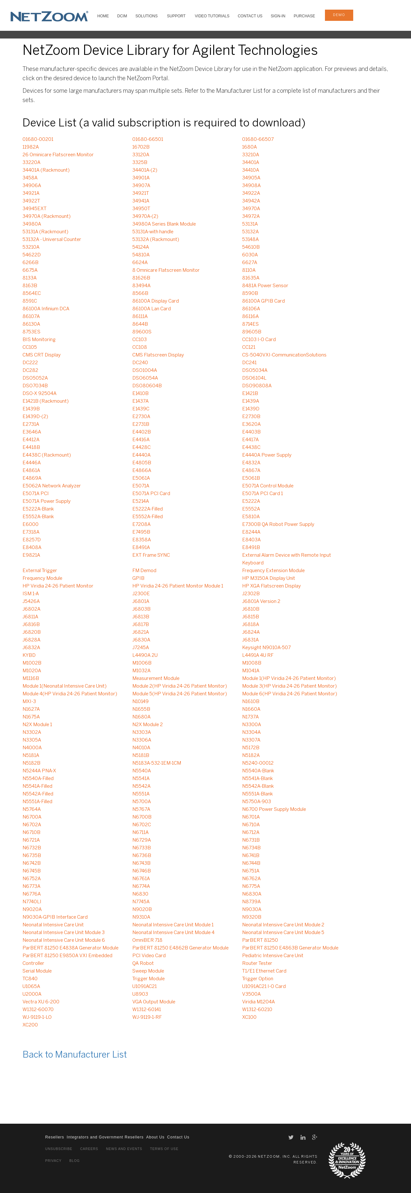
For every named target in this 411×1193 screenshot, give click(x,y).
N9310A (141, 917)
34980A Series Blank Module (164, 224)
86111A (140, 316)
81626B (141, 278)
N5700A (141, 802)
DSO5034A (254, 370)
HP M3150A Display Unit (268, 578)
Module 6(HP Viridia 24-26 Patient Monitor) (289, 694)
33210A (250, 155)
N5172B (250, 748)
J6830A (141, 640)
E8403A (251, 540)
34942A (251, 201)
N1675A (31, 717)
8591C (29, 301)
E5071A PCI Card (151, 494)
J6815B (250, 617)
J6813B (140, 617)
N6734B (251, 848)
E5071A (140, 486)
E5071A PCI (35, 494)
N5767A (141, 809)
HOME (103, 16)
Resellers (54, 1137)
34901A (141, 178)
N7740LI (31, 902)
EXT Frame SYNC (151, 555)
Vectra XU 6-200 (40, 1002)
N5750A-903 (256, 802)
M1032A (141, 671)
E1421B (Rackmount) (45, 401)
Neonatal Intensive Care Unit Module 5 (283, 933)
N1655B (141, 709)
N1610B (250, 701)
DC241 (249, 363)
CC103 (139, 340)
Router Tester (257, 963)
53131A (250, 224)
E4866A (141, 470)
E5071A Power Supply (46, 501)
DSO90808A (257, 386)
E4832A (251, 463)
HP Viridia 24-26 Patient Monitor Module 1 (177, 586)
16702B (141, 147)
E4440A (141, 455)
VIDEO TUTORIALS (212, 16)
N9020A (32, 909)
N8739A (251, 902)
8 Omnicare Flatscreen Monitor (166, 270)
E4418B (31, 447)
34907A (141, 186)
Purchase (304, 16)
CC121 (248, 347)
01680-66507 (258, 139)
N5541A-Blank (257, 779)
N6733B (141, 848)
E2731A (30, 424)
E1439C (140, 409)
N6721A (31, 840)
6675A (30, 270)
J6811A (30, 617)
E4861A (31, 470)
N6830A (251, 894)
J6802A (31, 609)
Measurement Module (155, 678)
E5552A (251, 509)
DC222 (30, 363)
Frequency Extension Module (273, 571)
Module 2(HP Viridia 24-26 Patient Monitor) (179, 686)
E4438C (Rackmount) (46, 455)
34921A (30, 193)
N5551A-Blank (257, 794)
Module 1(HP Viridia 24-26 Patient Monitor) (289, 678)
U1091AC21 (144, 986)
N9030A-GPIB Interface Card (55, 917)
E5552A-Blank (38, 517)
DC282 (30, 370)
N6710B (31, 832)
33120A (140, 155)
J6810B (250, 609)
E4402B (141, 432)
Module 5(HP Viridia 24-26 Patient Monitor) (179, 694)
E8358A (141, 540)
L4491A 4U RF (258, 655)
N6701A (251, 817)
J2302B (251, 594)
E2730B (251, 417)
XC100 (249, 1017)
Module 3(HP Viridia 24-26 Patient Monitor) (289, 686)
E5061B (251, 478)
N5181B (140, 755)
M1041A (250, 671)
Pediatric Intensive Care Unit (272, 956)
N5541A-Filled (37, 786)
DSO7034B (35, 386)
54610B (251, 247)
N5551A (141, 794)
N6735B (31, 856)
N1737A (250, 717)
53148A (250, 239)
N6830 (140, 894)
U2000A (31, 994)
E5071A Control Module (267, 486)
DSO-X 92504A (39, 393)
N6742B (31, 863)
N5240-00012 (258, 763)
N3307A (251, 740)
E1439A (250, 401)
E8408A (31, 547)
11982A (30, 147)
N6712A (250, 832)
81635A (250, 278)
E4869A (31, 478)
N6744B (251, 863)
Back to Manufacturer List (74, 1055)
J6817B (140, 624)
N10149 (140, 701)
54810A (141, 255)
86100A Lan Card (151, 309)
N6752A (31, 879)
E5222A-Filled (147, 509)
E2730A (141, 417)
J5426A (31, 601)
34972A (251, 216)
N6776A (31, 894)
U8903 (140, 994)
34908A (251, 186)
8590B (250, 293)
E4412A (30, 440)
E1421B (250, 393)
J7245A (140, 648)
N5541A (141, 779)
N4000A (32, 748)
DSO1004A (144, 370)
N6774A (141, 886)
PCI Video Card (149, 956)
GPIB (138, 578)
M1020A (31, 671)
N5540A (141, 771)
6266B (30, 263)
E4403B (251, 432)
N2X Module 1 (37, 725)
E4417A (250, 440)
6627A (249, 263)
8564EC (31, 293)
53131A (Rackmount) (45, 232)
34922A (251, 193)
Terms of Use (164, 1149)
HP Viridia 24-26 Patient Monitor (57, 586)
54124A (140, 247)
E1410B (140, 393)
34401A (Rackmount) (46, 170)
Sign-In (278, 16)
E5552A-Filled (147, 517)
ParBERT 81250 (260, 940)
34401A (250, 162)
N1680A (141, 717)
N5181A (30, 755)
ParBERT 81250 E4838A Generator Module (70, 948)
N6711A (140, 832)
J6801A (140, 601)
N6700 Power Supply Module (274, 809)
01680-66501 (147, 139)
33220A (31, 162)
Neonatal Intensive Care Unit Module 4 (173, 933)
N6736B (141, 856)
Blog (74, 1161)
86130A (31, 324)
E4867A (251, 470)
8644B (140, 324)
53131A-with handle (152, 232)
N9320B (251, 917)
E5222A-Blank (38, 509)
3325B (139, 162)
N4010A (141, 748)
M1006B (142, 663)
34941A (140, 201)
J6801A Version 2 (261, 601)
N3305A (31, 740)
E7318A (30, 532)
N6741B (250, 856)
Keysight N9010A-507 (266, 648)
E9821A (31, 555)
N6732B (31, 848)
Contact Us (250, 16)
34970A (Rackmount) (46, 216)
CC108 (139, 347)
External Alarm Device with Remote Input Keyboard (286, 559)
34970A (251, 209)
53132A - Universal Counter (51, 239)
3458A (30, 178)
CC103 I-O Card (259, 340)
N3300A (251, 725)
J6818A (250, 624)
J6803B (141, 609)
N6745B (31, 871)
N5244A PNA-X (39, 771)
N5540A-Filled (38, 779)
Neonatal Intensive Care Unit (53, 925)
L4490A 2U (145, 655)
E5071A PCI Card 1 (262, 494)
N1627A (31, 709)
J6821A (140, 632)
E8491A (141, 547)
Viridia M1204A (258, 1002)
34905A (251, 178)
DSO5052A (35, 378)
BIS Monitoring (39, 340)
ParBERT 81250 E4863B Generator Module (290, 948)
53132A (250, 232)
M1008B (251, 663)
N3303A (141, 732)
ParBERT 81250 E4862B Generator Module (180, 948)
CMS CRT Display (41, 355)
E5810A (251, 517)
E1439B (31, 409)
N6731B (251, 840)
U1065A (31, 986)
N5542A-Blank (258, 786)
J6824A (251, 632)
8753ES (31, 332)
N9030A (251, 909)
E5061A (141, 478)
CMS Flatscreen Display (158, 355)
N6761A (141, 879)
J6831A (250, 640)
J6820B (31, 632)
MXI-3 (29, 701)
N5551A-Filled (37, 802)
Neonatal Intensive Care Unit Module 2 (283, 925)
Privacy (53, 1161)
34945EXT (34, 209)
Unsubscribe (59, 1149)
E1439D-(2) (35, 417)
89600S (142, 332)
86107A (31, 316)
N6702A (31, 825)
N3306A (141, 740)
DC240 (140, 363)
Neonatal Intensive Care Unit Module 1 (173, 925)
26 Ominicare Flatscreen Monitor (58, 155)
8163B (29, 286)
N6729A (141, 840)
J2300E (141, 594)
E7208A (141, 524)
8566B (140, 293)
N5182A (251, 755)
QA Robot (143, 963)
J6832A (31, 648)
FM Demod (144, 571)
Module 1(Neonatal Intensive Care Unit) (64, 686)
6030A (250, 255)
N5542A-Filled (37, 794)
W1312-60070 (38, 1010)
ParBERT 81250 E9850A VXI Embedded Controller (67, 960)
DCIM (122, 16)
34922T (31, 201)
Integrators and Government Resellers (105, 1137)
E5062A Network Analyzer (51, 486)
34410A (250, 170)
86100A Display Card (155, 301)
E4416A (141, 440)
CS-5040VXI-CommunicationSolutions (284, 355)
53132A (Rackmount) (155, 239)
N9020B (142, 909)
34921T (140, 193)
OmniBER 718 (147, 940)
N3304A (251, 732)
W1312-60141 (146, 1010)
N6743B (141, 863)
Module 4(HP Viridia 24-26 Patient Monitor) (69, 694)
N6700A (31, 817)
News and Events (124, 1149)
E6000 (30, 524)
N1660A (251, 709)
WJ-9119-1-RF (147, 1017)
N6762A (251, 879)
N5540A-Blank (258, 771)
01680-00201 (37, 139)
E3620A (251, 424)
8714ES (250, 324)
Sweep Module (148, 971)
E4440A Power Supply (267, 455)
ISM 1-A (30, 594)
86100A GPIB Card (263, 301)
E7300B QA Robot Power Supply (278, 524)
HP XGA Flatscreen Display (271, 586)
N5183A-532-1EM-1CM (156, 763)
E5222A (251, 501)
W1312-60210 (257, 1010)
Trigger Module (148, 979)
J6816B (31, 624)
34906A (31, 186)
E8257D (31, 540)
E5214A (140, 501)
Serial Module (37, 971)
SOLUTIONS (147, 16)
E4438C (251, 447)
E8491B (251, 547)
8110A (249, 270)
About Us (155, 1137)
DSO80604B (147, 386)
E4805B (141, 463)
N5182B (31, 763)
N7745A (141, 902)
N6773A (31, 886)
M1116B (30, 678)
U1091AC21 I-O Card (264, 986)
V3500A (251, 994)
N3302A (31, 732)
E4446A (31, 463)
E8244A (251, 532)
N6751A (250, 871)
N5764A (31, 809)
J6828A (31, 640)
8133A (29, 278)
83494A (141, 286)
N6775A (251, 886)
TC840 (30, 979)
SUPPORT (176, 16)
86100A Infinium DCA (45, 309)
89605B (251, 332)
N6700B (142, 817)
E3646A (31, 432)
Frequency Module (42, 578)
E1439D (250, 409)
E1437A (140, 401)
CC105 (29, 347)
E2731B (140, 424)
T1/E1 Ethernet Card (264, 971)
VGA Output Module (153, 1002)
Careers (89, 1149)
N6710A (251, 825)
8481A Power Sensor (265, 286)
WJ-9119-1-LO (37, 1017)
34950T (141, 209)
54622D (31, 255)
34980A (31, 224)
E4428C (141, 447)
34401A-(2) (144, 170)
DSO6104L (254, 378)
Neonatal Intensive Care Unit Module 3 (63, 933)
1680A (249, 147)
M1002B (31, 663)
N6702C (141, 825)
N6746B (141, 871)
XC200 (30, 1025)
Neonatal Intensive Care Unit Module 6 (63, 940)
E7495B (141, 532)
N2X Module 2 (147, 725)
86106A (251, 309)
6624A (140, 263)
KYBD (29, 655)
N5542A (141, 786)
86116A (250, 316)
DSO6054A (145, 378)
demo (339, 15)
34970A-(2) (145, 216)
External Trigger (39, 571)
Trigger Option (257, 979)
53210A (30, 247)
